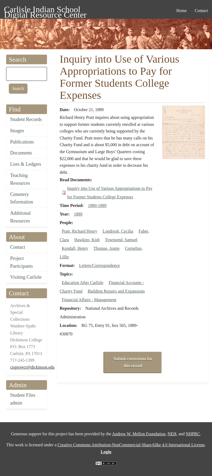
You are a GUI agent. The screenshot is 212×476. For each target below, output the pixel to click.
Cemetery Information (21, 198)
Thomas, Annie (106, 248)
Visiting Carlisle (25, 277)
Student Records (26, 119)
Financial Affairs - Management (89, 299)
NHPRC (193, 434)
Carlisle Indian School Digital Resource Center (45, 10)
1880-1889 (97, 205)
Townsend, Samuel (121, 239)
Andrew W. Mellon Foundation (139, 434)
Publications (22, 142)
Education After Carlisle (83, 282)
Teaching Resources (20, 179)
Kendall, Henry (75, 248)
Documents (21, 153)
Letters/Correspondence (99, 265)
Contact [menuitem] (201, 10)
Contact (17, 247)
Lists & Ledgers (25, 164)
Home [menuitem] (181, 10)
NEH (172, 434)
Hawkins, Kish (87, 239)
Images (17, 130)
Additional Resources (20, 217)
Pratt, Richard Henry (79, 231)
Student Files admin (23, 399)
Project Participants (21, 262)
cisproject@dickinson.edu (32, 367)
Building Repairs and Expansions (116, 291)
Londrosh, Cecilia (118, 231)
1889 (78, 214)
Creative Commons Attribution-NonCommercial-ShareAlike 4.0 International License (131, 445)
